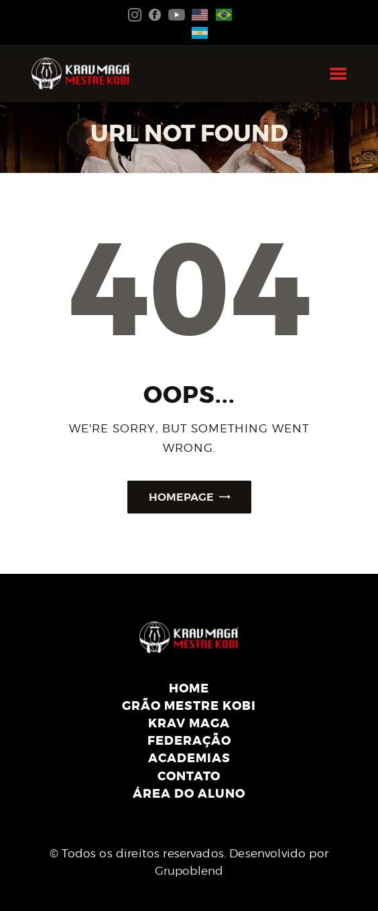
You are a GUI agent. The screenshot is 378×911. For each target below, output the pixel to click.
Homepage (181, 497)
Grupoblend (189, 870)
